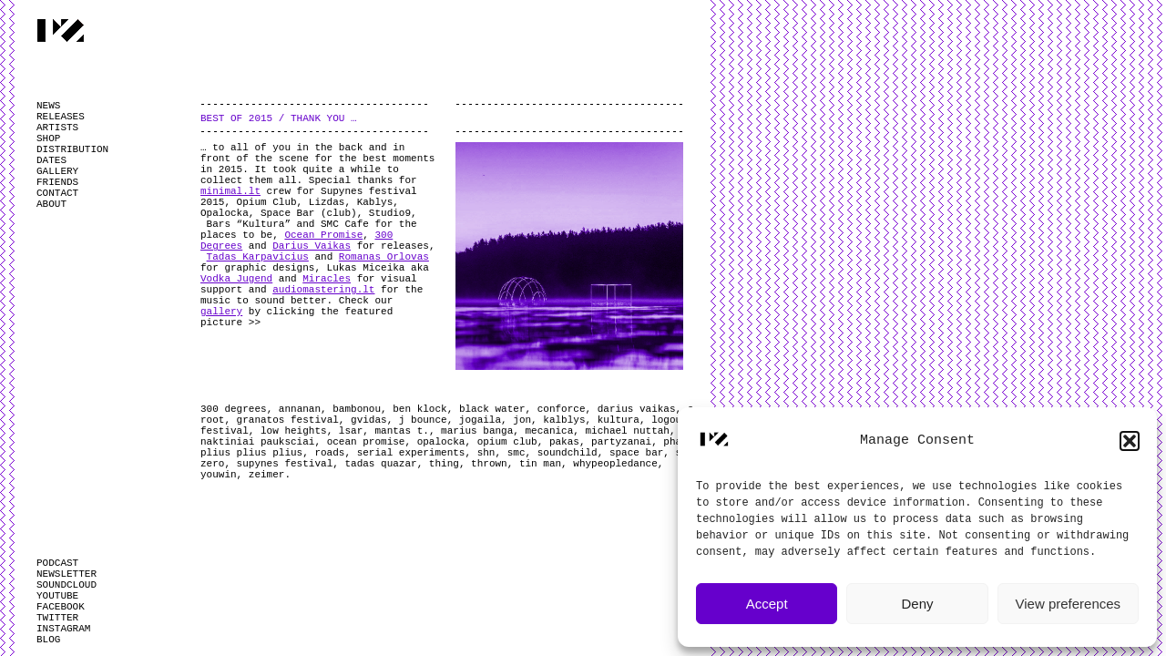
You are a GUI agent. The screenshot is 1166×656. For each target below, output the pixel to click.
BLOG (48, 639)
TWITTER (57, 617)
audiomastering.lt (323, 289)
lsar (351, 430)
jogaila (480, 420)
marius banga (477, 430)
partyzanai (621, 441)
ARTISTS (57, 127)
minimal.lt (230, 191)
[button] (1129, 441)
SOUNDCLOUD (66, 584)
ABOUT (51, 204)
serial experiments (411, 452)
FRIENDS (57, 182)
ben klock (419, 409)
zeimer (267, 474)
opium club (507, 441)
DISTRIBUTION (72, 149)
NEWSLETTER (66, 574)
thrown (489, 463)
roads (329, 452)
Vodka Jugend (236, 278)
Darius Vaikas (311, 246)
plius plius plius (251, 452)
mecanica (550, 430)
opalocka (441, 441)
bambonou (356, 409)
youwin (218, 474)
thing (444, 463)
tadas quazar (380, 463)
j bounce (423, 420)
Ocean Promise (323, 235)
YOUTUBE (57, 595)
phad (675, 441)
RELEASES (60, 116)
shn (486, 452)
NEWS (48, 105)
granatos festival (288, 420)
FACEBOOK (60, 606)
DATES (51, 160)
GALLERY (57, 171)
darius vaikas (637, 409)
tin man (540, 463)
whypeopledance (615, 463)
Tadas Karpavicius (258, 256)
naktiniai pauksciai (257, 441)
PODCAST (57, 563)
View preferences (1068, 603)
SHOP (48, 138)
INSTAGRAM (63, 628)
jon (522, 420)
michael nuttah (628, 430)
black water (492, 409)
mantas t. (401, 430)
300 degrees (233, 409)
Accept (767, 603)
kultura (618, 420)
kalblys (564, 420)
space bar (636, 452)
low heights (294, 430)
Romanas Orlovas (384, 256)
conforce (561, 409)
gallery (221, 311)
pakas (564, 441)
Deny (917, 603)
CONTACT (57, 193)
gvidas (369, 420)
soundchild (567, 452)
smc (516, 452)
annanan (300, 409)
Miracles (326, 278)
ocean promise (366, 441)
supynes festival (285, 463)
